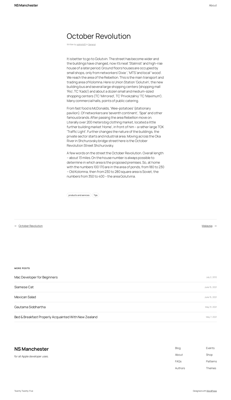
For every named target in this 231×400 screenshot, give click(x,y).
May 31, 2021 (211, 306)
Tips (96, 195)
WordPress (212, 390)
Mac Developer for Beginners (36, 277)
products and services (78, 195)
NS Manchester (26, 5)
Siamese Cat (24, 287)
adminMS (81, 44)
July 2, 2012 (211, 277)
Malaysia (207, 226)
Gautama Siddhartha (30, 307)
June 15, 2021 (211, 287)
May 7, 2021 (211, 316)
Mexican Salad (25, 297)
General (92, 44)
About (213, 5)
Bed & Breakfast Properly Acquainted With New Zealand (56, 317)
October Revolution (31, 226)
